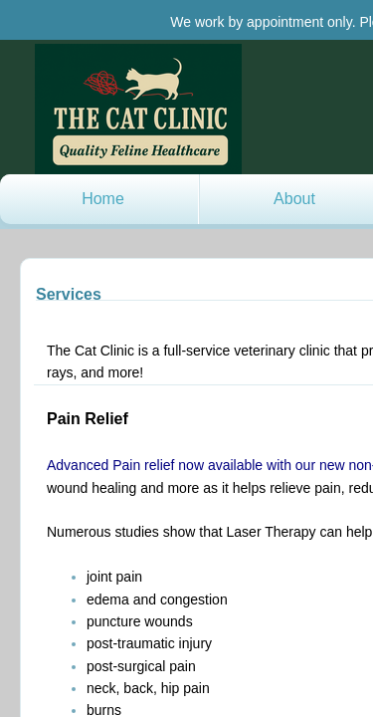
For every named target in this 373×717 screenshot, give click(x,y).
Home (103, 198)
